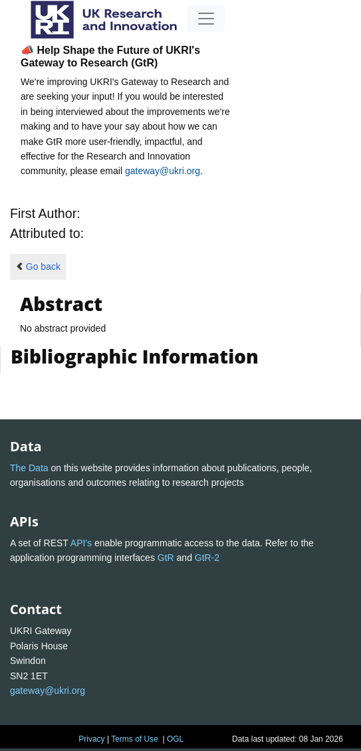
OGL (175, 739)
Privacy (91, 739)
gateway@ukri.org (162, 170)
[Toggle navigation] (206, 18)
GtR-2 (207, 557)
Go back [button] (37, 266)
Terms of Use (134, 739)
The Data (29, 468)
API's (81, 543)
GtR (166, 557)
